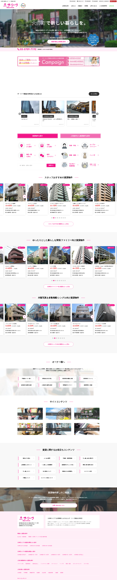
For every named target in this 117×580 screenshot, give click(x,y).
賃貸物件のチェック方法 (67, 464)
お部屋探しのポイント (26, 464)
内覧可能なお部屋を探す (58, 41)
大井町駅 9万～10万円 (67, 554)
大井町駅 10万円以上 (78, 554)
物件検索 (72, 1)
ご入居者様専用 (103, 6)
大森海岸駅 (50, 572)
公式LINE (111, 6)
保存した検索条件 (104, 1)
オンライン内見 (88, 470)
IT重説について (26, 477)
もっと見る (94, 93)
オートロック (54, 563)
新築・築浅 (68, 563)
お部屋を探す (65, 6)
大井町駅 (19, 572)
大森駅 (56, 572)
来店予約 (113, 1)
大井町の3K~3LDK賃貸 (47, 545)
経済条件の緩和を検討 (26, 384)
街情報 (86, 6)
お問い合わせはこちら (58, 504)
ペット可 (62, 563)
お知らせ (73, 6)
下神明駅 (25, 572)
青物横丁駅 (32, 572)
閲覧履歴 (88, 1)
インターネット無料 (45, 563)
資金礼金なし (35, 563)
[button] (17, 84)
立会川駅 (44, 572)
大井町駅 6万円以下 (21, 554)
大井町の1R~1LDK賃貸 (22, 545)
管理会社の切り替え (47, 377)
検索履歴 (95, 1)
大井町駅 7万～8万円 (44, 554)
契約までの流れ (26, 457)
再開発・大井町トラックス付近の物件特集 (37, 536)
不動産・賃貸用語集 (67, 457)
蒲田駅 (61, 572)
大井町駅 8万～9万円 (55, 554)
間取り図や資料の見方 (88, 464)
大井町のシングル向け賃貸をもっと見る (58, 343)
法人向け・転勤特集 (21, 536)
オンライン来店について (47, 477)
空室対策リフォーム (88, 377)
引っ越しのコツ (26, 470)
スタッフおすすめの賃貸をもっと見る (58, 223)
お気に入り (80, 1)
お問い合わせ (93, 6)
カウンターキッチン (77, 563)
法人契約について (47, 470)
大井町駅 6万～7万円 (32, 554)
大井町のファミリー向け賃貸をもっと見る (58, 286)
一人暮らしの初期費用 (47, 464)
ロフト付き (86, 563)
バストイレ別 (20, 563)
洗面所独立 (28, 563)
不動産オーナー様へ (26, 377)
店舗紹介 (80, 6)
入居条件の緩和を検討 (47, 384)
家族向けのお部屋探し (67, 470)
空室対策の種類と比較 (67, 377)
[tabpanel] (58, 198)
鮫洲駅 (38, 572)
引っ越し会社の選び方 (88, 457)
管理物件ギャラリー (67, 384)
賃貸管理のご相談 (88, 384)
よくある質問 (47, 457)
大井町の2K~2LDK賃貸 (35, 545)
